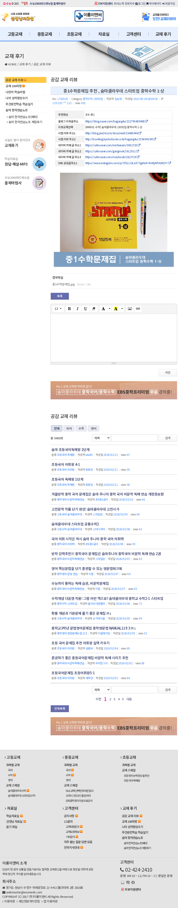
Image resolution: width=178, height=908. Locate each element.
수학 (81, 428)
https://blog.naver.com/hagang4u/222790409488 (116, 121)
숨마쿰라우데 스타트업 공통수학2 (75, 523)
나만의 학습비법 (15, 92)
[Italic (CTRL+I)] (77, 309)
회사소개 (119, 3)
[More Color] (109, 309)
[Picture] (130, 309)
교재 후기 (163, 34)
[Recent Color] (116, 309)
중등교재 (44, 34)
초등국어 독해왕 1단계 (67, 479)
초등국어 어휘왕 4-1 (65, 464)
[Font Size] (58, 309)
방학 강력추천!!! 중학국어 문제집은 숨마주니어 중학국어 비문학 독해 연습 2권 (106, 553)
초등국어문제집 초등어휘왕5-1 (73, 672)
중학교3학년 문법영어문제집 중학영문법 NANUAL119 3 (90, 628)
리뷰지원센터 (105, 3)
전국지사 (129, 3)
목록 (60, 296)
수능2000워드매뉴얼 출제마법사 (48, 3)
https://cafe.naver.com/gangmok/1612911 (112, 151)
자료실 (103, 34)
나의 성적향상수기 (17, 98)
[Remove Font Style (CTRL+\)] (94, 309)
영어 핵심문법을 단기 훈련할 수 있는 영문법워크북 (86, 568)
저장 (168, 372)
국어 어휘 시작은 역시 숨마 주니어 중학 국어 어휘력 (87, 538)
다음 (129, 699)
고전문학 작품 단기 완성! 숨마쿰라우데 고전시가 (85, 509)
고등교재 (15, 34)
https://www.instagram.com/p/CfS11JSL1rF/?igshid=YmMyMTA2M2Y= (128, 163)
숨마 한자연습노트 (17, 110)
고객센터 (133, 34)
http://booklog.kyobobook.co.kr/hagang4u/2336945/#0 (120, 139)
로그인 (140, 3)
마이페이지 (153, 3)
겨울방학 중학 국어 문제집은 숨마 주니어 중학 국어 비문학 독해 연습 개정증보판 (107, 494)
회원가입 (168, 3)
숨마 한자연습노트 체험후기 (24, 122)
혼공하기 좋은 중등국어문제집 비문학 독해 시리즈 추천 (89, 657)
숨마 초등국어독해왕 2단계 (70, 449)
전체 (56, 428)
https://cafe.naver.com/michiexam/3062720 (112, 145)
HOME (12, 64)
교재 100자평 (15, 86)
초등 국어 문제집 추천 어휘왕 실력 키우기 (80, 642)
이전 (98, 699)
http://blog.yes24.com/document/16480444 (113, 133)
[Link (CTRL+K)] (138, 309)
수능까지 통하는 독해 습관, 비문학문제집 (80, 583)
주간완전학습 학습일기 (19, 104)
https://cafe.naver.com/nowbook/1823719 (112, 157)
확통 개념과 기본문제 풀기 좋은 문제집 (78, 613)
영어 (93, 428)
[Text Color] (103, 309)
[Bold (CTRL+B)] (69, 309)
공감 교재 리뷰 (42, 64)
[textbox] (114, 337)
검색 (168, 438)
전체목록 (59, 708)
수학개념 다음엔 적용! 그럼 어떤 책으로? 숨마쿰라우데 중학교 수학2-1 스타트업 (107, 598)
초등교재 (74, 34)
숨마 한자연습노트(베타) (22, 117)
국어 (69, 428)
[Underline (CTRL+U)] (86, 309)
